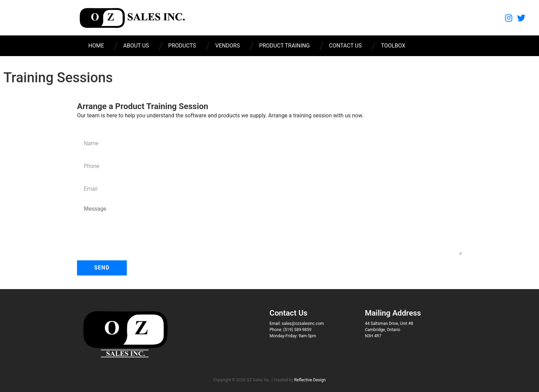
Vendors (227, 45)
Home (96, 45)
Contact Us (345, 45)
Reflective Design (310, 380)
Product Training (284, 45)
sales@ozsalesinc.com (303, 323)
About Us (136, 45)
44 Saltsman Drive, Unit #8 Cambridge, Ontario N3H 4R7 (389, 329)
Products (182, 45)
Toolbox (393, 45)
